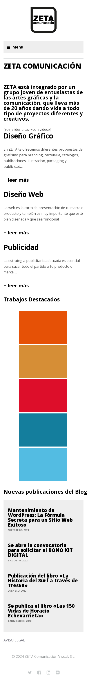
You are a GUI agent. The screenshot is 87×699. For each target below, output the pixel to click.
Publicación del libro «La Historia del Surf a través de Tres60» (43, 580)
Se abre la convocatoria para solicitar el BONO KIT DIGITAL (40, 550)
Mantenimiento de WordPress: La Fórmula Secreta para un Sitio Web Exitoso (40, 517)
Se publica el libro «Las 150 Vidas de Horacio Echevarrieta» (41, 610)
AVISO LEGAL (14, 640)
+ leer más (16, 179)
